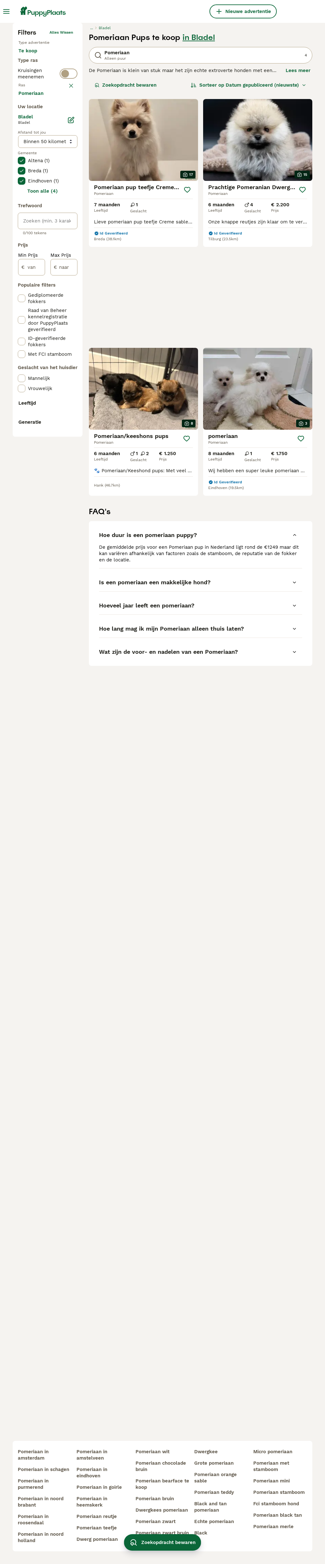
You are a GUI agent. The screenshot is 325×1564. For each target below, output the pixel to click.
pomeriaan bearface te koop (162, 1484)
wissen (66, 231)
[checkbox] (21, 262)
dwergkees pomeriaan (162, 1510)
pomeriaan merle (273, 1526)
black (200, 1533)
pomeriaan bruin (155, 1498)
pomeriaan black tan (277, 1515)
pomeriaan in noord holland (40, 1537)
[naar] (63, 549)
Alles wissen (61, 136)
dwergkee (206, 1452)
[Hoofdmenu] (6, 11)
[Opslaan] (187, 294)
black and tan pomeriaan (210, 1507)
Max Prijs (60, 537)
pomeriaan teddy (214, 1492)
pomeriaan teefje (96, 1528)
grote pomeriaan (214, 1463)
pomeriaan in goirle (99, 1487)
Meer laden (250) (43, 374)
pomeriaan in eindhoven (91, 1473)
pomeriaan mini (271, 1481)
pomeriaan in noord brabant (40, 1502)
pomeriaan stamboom (279, 1492)
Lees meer (298, 174)
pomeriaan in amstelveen (91, 1455)
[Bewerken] (71, 401)
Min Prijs (28, 537)
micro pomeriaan (272, 1452)
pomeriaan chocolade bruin (161, 1466)
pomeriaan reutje (96, 1516)
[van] (31, 549)
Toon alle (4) (42, 473)
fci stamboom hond (276, 1504)
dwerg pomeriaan (97, 1539)
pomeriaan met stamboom (271, 1466)
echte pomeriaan (214, 1521)
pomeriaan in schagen (43, 1469)
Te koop (32, 161)
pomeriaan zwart (156, 1521)
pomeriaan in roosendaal (33, 1520)
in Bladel (198, 141)
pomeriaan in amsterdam (33, 1455)
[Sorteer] (248, 189)
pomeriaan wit (152, 1452)
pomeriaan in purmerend (33, 1484)
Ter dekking (37, 192)
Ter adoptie (36, 176)
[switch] (47, 217)
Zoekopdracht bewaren (125, 189)
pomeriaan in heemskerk (91, 1502)
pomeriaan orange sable (215, 1478)
